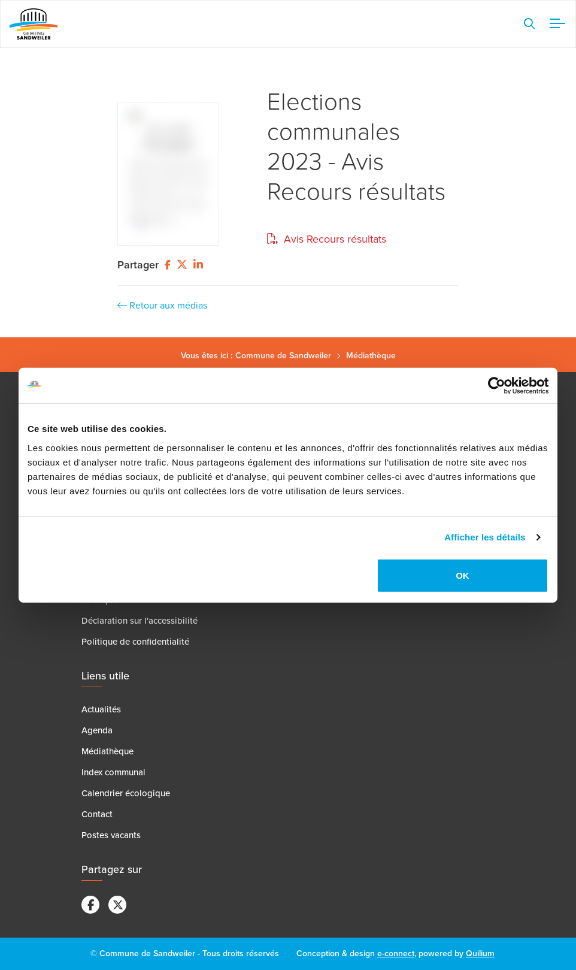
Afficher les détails (484, 537)
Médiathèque (371, 355)
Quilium (480, 953)
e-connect (395, 953)
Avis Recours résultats (326, 239)
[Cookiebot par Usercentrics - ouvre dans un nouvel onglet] (496, 385)
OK (462, 575)
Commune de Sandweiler (283, 355)
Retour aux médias (162, 305)
